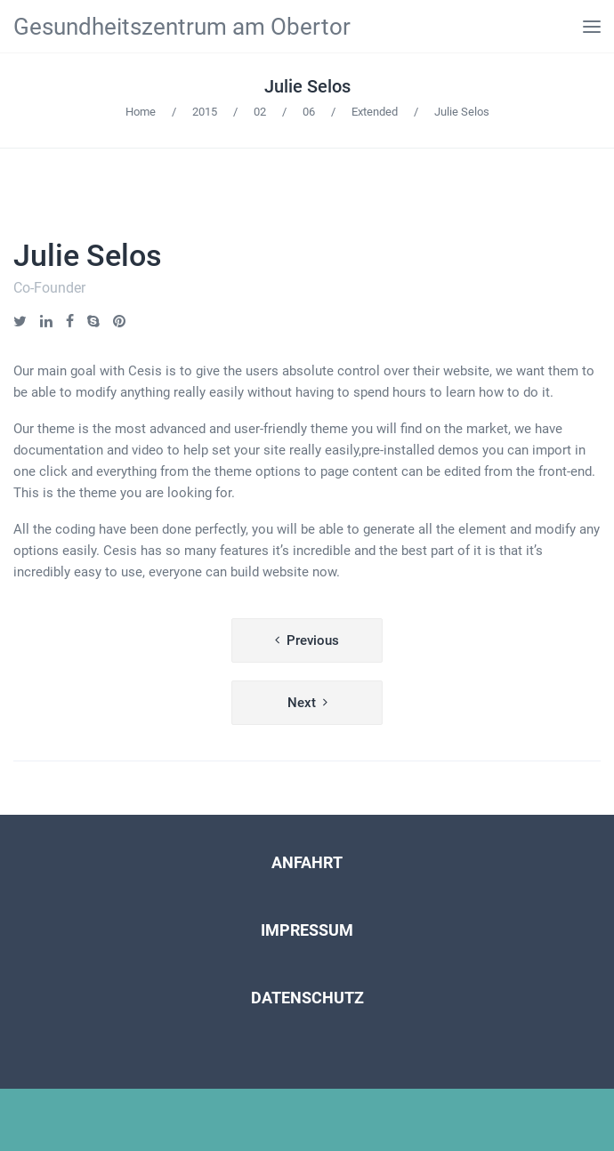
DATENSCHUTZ (307, 997)
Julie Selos (307, 86)
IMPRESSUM (307, 930)
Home (140, 111)
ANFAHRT (307, 862)
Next (301, 703)
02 (260, 111)
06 (309, 111)
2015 (204, 111)
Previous (313, 640)
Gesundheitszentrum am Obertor (182, 26)
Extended (374, 111)
